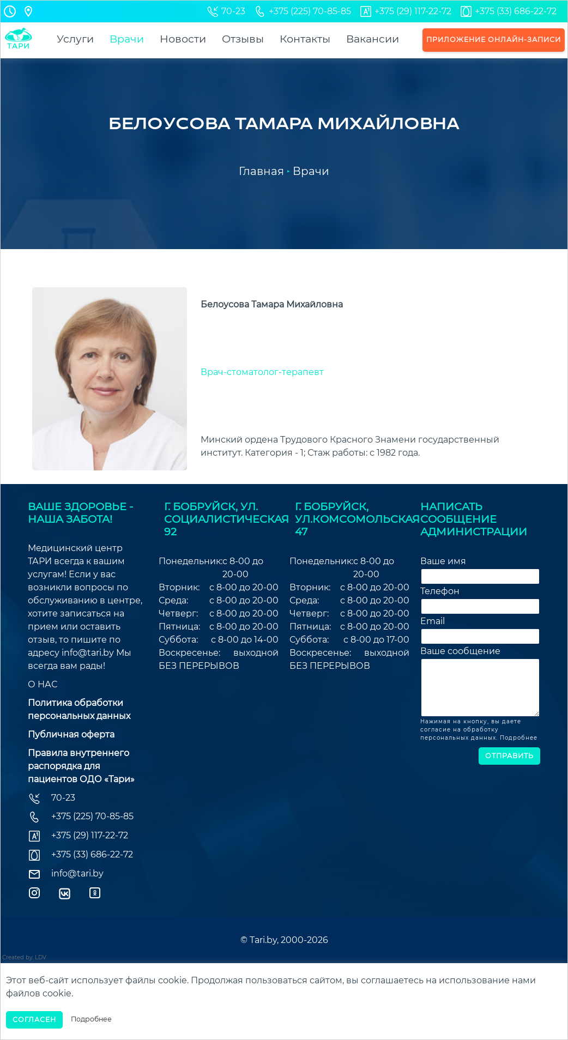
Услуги (75, 38)
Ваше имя (443, 561)
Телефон (440, 591)
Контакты (305, 38)
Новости (183, 38)
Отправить (509, 756)
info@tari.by (88, 653)
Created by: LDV (24, 957)
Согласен (34, 1019)
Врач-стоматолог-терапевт (262, 372)
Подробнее (518, 737)
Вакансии (372, 38)
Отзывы (243, 38)
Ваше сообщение (460, 651)
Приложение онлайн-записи (493, 39)
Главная (261, 171)
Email (432, 621)
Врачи (127, 38)
